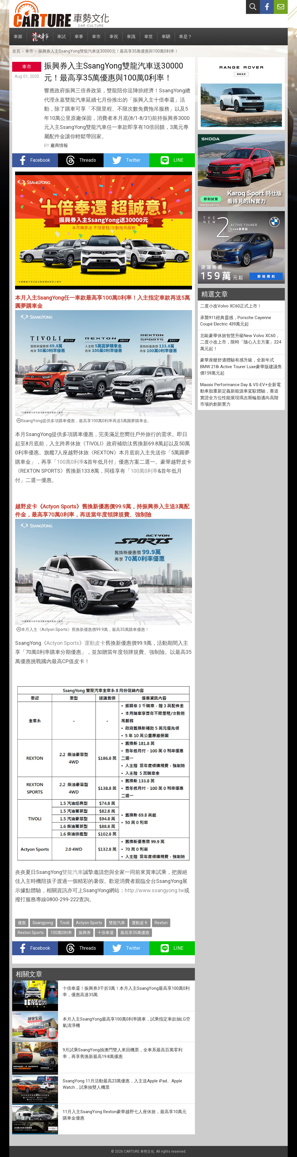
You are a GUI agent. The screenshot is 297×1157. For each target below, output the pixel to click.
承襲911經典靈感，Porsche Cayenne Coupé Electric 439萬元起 (235, 321)
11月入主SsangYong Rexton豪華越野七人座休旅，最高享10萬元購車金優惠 (124, 1115)
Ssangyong (42, 922)
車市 (96, 39)
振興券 (85, 932)
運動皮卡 (94, 643)
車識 (131, 39)
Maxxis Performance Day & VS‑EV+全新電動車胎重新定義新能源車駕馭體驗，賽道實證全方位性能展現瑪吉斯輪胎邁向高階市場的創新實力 (240, 394)
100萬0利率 (70, 462)
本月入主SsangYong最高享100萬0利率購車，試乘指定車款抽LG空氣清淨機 (126, 1022)
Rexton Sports (31, 932)
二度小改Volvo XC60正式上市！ (231, 306)
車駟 (166, 39)
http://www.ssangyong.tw (154, 890)
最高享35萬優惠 (134, 932)
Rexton (161, 922)
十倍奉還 (105, 932)
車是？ (185, 39)
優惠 (22, 922)
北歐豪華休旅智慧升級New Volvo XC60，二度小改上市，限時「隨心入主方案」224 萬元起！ (240, 342)
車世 (148, 39)
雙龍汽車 (72, 872)
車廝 (18, 39)
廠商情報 (59, 145)
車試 (61, 39)
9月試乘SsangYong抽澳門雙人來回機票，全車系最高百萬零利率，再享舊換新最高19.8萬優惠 (122, 1053)
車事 (79, 39)
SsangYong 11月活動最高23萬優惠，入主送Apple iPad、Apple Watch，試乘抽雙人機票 (122, 1084)
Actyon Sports (62, 643)
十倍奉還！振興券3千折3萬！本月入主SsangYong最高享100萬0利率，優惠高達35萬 (126, 992)
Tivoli (64, 922)
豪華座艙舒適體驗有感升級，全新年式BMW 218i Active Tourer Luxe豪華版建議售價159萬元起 (241, 366)
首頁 (16, 51)
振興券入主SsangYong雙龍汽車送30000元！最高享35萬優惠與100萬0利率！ (108, 51)
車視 (113, 39)
